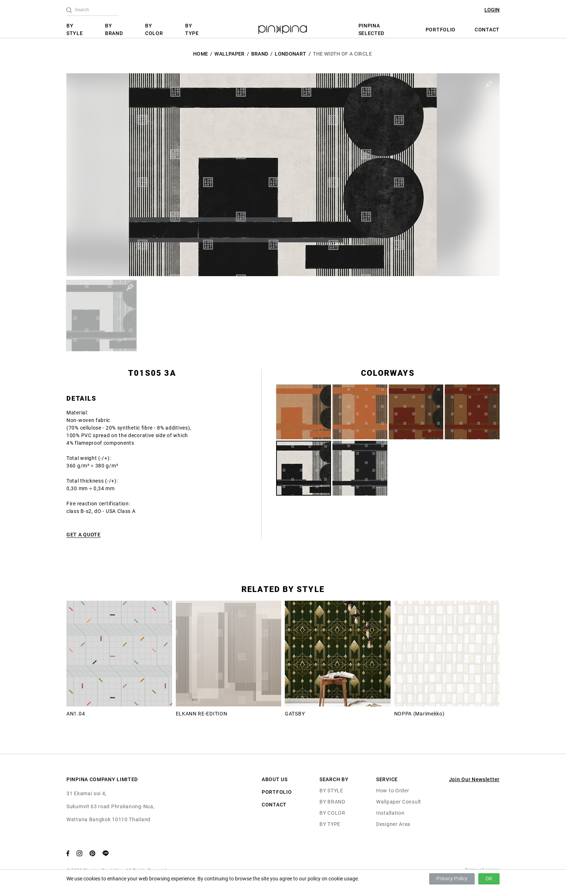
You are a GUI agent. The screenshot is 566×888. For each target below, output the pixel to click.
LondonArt (290, 54)
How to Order (392, 790)
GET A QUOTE (83, 534)
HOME (200, 54)
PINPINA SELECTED (371, 29)
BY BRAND (114, 29)
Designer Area (393, 824)
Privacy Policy (451, 879)
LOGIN (492, 10)
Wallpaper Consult (398, 802)
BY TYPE (192, 29)
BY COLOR (154, 29)
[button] (101, 315)
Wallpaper (229, 54)
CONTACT (487, 29)
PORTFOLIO (441, 29)
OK (489, 879)
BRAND (260, 54)
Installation (390, 813)
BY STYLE (74, 29)
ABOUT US (275, 779)
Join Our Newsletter (474, 779)
